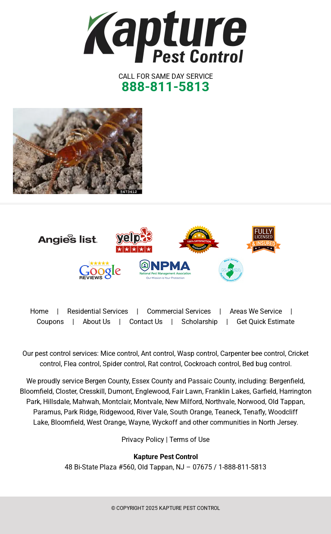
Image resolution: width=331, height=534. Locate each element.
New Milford (183, 402)
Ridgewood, (117, 412)
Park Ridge (80, 412)
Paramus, (47, 412)
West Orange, (107, 422)
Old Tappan (285, 402)
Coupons (50, 322)
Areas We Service (256, 311)
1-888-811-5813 (242, 467)
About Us (96, 322)
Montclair (116, 402)
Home (39, 311)
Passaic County (211, 381)
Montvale (148, 402)
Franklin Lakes (227, 391)
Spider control (124, 364)
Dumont (120, 391)
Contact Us (145, 322)
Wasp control (197, 353)
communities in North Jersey (253, 422)
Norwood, (251, 402)
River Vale (152, 412)
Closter (66, 391)
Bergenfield (286, 381)
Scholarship (199, 322)
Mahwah (85, 402)
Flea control (82, 364)
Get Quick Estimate (265, 322)
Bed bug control (266, 364)
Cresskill (92, 391)
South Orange (191, 412)
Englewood (152, 391)
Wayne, (139, 422)
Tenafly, (254, 412)
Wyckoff (165, 422)
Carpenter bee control (252, 353)
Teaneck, (228, 412)
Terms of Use (189, 439)
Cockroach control (211, 364)
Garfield (264, 391)
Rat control (164, 364)
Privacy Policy (143, 439)
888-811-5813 (165, 86)
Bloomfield (36, 391)
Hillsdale (56, 402)
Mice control (119, 353)
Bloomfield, (68, 422)
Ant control (157, 353)
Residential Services (97, 311)
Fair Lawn (187, 391)
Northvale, (220, 402)
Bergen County (107, 381)
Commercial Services (179, 311)
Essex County (152, 381)
